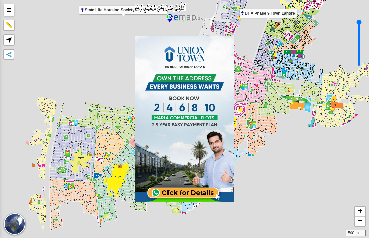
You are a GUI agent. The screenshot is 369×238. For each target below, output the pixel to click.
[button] (9, 40)
